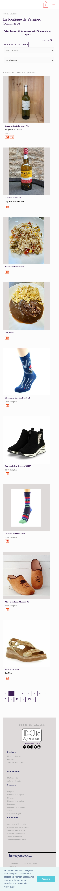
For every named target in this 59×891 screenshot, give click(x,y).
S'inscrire (12, 866)
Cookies (10, 759)
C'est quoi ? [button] (9, 887)
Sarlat (9, 810)
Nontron (10, 798)
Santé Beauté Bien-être (16, 833)
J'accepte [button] (46, 879)
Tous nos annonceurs (15, 762)
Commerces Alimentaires (17, 824)
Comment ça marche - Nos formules (23, 863)
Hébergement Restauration (18, 827)
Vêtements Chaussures (16, 830)
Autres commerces (14, 836)
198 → (31, 699)
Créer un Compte (14, 781)
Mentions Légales (14, 756)
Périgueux (11, 804)
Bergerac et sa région (15, 794)
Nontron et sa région (15, 801)
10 (17, 699)
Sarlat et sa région (14, 813)
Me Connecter (12, 778)
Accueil (5, 14)
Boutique (13, 14)
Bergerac (10, 791)
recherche (46, 40)
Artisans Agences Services (17, 840)
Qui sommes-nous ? (32, 743)
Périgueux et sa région (16, 807)
